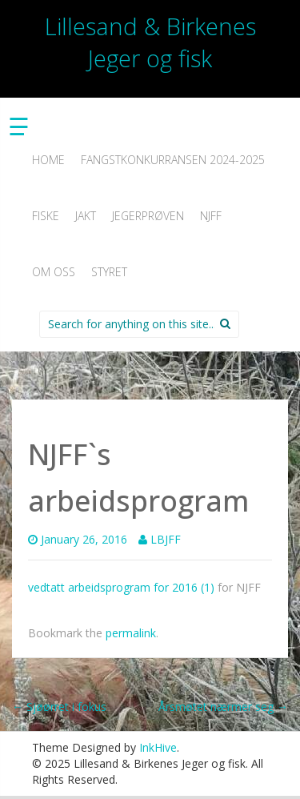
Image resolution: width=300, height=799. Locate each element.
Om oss (53, 271)
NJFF (211, 215)
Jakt (85, 215)
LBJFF (165, 539)
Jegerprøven (148, 215)
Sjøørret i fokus (59, 706)
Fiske (45, 215)
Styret (109, 271)
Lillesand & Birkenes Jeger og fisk (150, 42)
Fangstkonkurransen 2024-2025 (173, 159)
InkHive (158, 747)
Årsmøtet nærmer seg (223, 706)
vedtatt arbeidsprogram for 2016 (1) (121, 587)
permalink (131, 632)
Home (48, 159)
